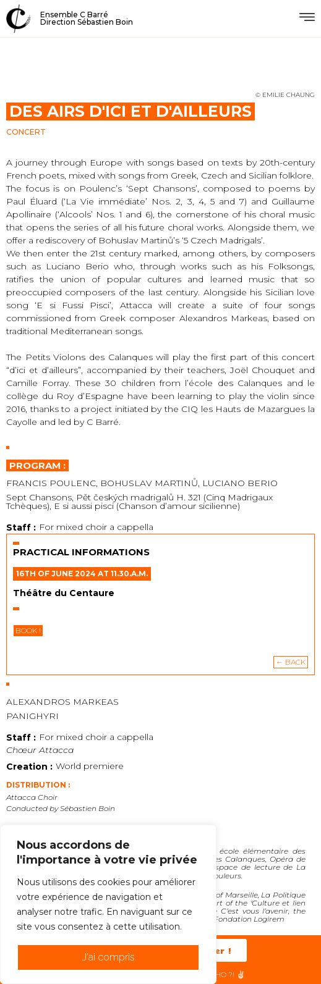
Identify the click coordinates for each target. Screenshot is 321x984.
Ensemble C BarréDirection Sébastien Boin (86, 18)
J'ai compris (108, 957)
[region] (108, 904)
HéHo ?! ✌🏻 (225, 974)
